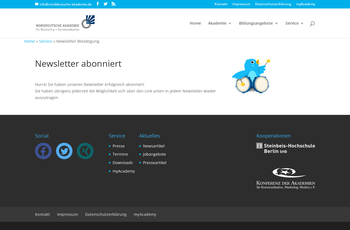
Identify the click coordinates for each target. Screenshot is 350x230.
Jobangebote (154, 154)
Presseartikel (155, 162)
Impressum (241, 4)
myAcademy (305, 4)
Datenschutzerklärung (273, 4)
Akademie (217, 23)
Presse (119, 146)
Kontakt (221, 4)
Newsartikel (154, 146)
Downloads (123, 162)
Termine (120, 154)
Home (195, 23)
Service (292, 23)
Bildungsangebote (256, 23)
